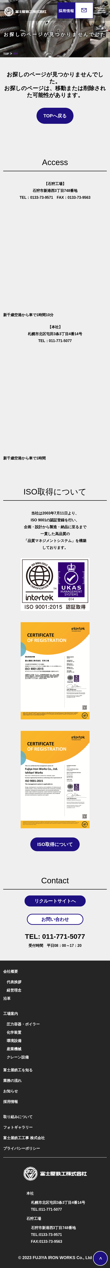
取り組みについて (18, 1117)
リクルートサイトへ (55, 900)
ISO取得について (55, 844)
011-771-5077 (55, 936)
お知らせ (10, 1091)
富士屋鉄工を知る (18, 1070)
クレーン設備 (18, 1057)
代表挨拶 (14, 982)
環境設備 (14, 1041)
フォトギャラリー (18, 1127)
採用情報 (10, 1102)
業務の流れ (12, 1081)
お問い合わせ (55, 919)
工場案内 (10, 1014)
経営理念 (14, 990)
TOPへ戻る (55, 115)
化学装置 (14, 1032)
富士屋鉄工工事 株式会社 (24, 1138)
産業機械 (14, 1049)
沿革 (7, 998)
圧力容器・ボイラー (23, 1024)
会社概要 (10, 971)
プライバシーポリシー (21, 1148)
